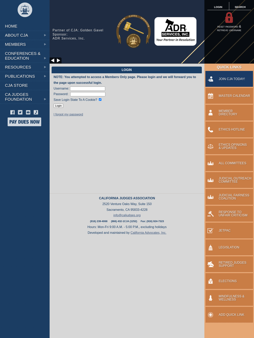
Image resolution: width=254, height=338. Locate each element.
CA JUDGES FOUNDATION (26, 96)
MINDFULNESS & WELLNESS (23, 141)
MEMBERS (26, 44)
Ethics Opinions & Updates (24, 21)
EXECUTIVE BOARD (20, 21)
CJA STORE (16, 85)
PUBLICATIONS (26, 76)
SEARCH (240, 7)
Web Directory (18, 134)
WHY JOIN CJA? (15, 21)
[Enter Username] (87, 89)
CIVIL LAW (11, 21)
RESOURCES (26, 67)
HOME (11, 26)
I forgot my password (68, 114)
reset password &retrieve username (229, 28)
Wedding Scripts (20, 142)
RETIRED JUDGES (16, 168)
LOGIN (218, 7)
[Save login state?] (100, 99)
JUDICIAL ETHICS (16, 105)
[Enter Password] (87, 94)
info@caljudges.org (126, 215)
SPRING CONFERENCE (19, 134)
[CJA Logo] (25, 10)
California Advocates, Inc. (148, 232)
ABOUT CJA (26, 35)
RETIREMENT (25, 127)
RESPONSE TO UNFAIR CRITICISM (19, 158)
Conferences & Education (26, 55)
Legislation (15, 48)
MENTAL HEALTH (15, 127)
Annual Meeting (19, 21)
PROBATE (11, 148)
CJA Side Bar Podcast (24, 106)
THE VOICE (13, 21)
